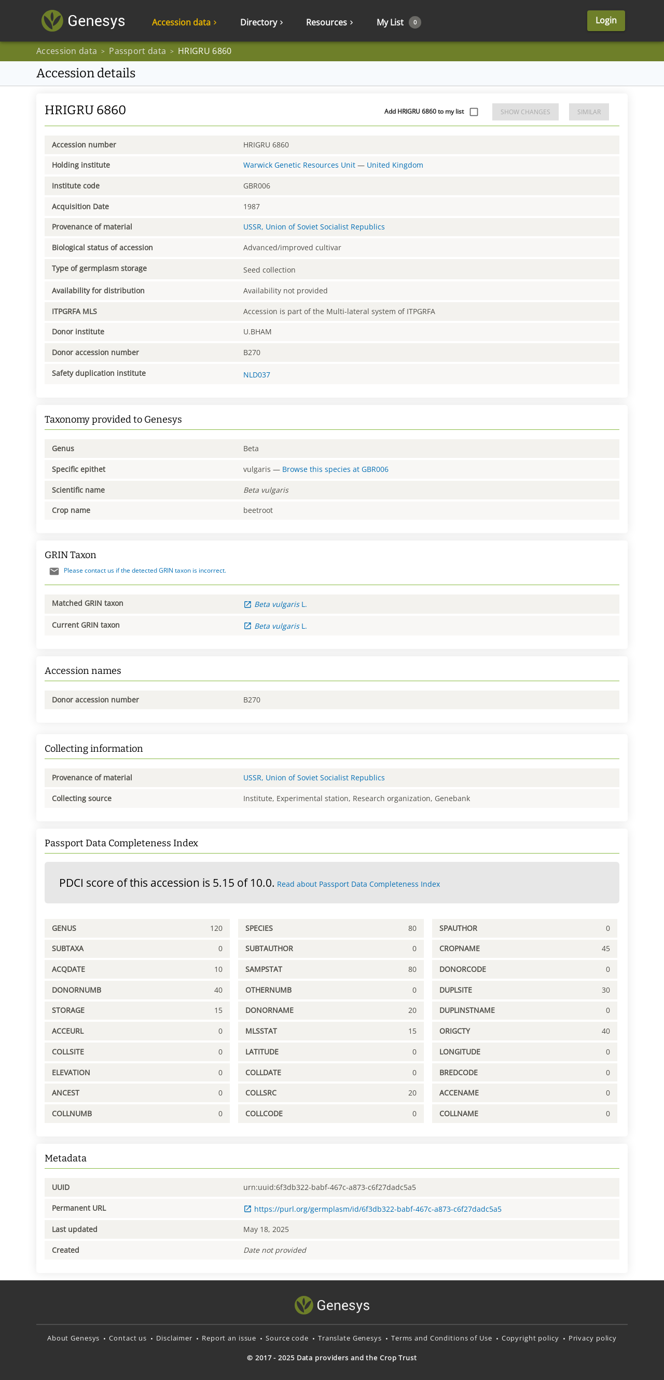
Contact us (128, 1338)
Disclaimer (174, 1338)
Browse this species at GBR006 (335, 469)
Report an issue (229, 1338)
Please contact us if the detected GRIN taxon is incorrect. (135, 570)
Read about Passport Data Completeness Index (358, 884)
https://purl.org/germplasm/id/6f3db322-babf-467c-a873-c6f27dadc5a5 (372, 1209)
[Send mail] (54, 571)
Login (606, 20)
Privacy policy (593, 1338)
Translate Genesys (350, 1338)
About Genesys (73, 1338)
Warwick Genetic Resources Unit (299, 165)
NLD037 (256, 375)
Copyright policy (530, 1338)
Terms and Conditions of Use (441, 1338)
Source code (287, 1338)
